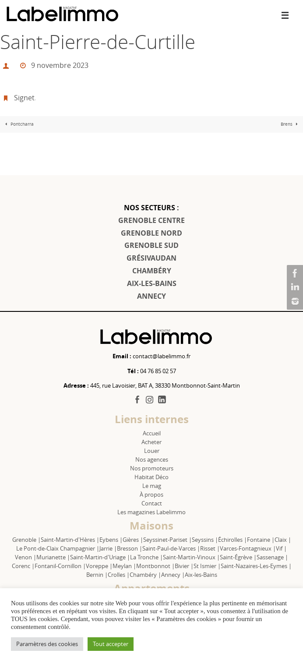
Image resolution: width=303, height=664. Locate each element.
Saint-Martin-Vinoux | (191, 557)
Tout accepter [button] (110, 644)
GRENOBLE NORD (151, 233)
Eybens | (111, 540)
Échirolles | (232, 540)
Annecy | (173, 575)
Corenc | (23, 566)
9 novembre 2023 (59, 65)
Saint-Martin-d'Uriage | (100, 557)
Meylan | (124, 566)
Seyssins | (205, 540)
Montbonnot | (155, 566)
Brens (290, 124)
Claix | (283, 540)
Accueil (152, 433)
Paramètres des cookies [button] (47, 644)
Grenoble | (26, 540)
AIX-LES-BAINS (151, 283)
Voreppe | (99, 566)
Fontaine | (261, 540)
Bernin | (97, 575)
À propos (151, 494)
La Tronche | (146, 557)
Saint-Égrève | (238, 557)
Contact (151, 503)
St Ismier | (207, 566)
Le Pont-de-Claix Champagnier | (57, 548)
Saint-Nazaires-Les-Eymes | (256, 566)
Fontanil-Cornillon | (60, 566)
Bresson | (129, 548)
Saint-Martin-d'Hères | (70, 540)
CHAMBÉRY (151, 270)
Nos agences (151, 459)
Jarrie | (108, 548)
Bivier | (184, 566)
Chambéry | (145, 575)
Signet (24, 97)
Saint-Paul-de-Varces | (171, 548)
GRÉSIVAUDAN (151, 258)
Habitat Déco (151, 477)
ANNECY (151, 296)
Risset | (210, 548)
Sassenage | (272, 557)
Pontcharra (18, 124)
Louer (151, 451)
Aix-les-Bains (201, 575)
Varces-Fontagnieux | (248, 548)
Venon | (25, 557)
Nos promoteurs (151, 468)
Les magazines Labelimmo (151, 512)
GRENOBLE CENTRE (151, 220)
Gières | (133, 540)
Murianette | (53, 557)
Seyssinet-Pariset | (167, 540)
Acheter (151, 442)
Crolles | (119, 575)
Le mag (151, 486)
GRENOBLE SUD (151, 245)
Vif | (281, 548)
